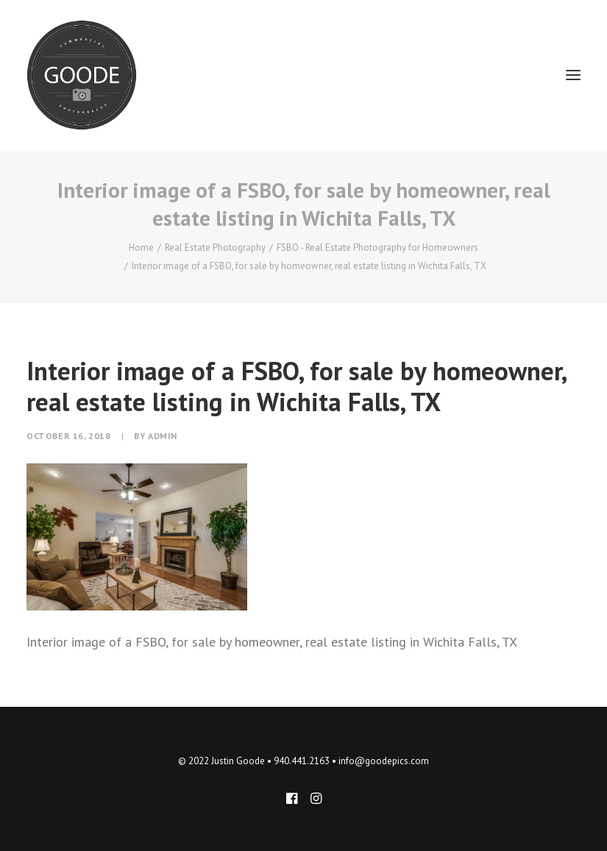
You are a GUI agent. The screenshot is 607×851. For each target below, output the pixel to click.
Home (141, 247)
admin (162, 435)
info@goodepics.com (383, 761)
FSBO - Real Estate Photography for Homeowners (377, 247)
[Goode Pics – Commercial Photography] (81, 75)
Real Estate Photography (215, 247)
